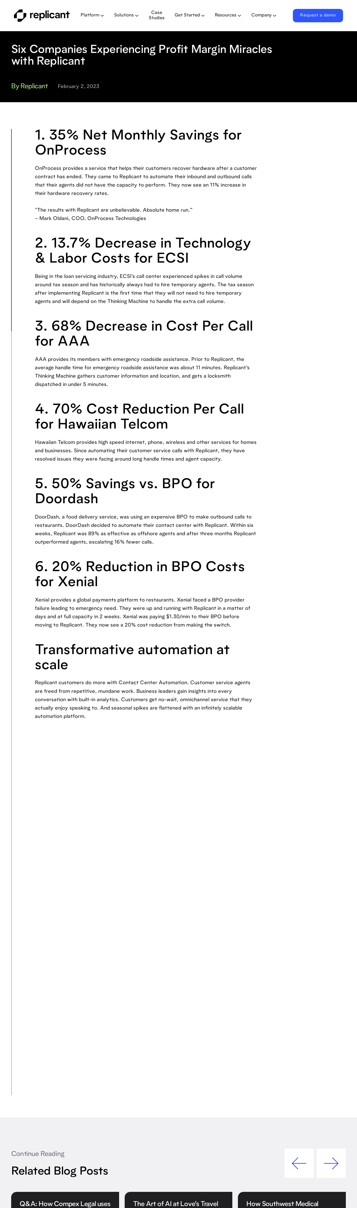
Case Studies (157, 15)
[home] (43, 15)
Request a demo (318, 15)
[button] (92, 15)
